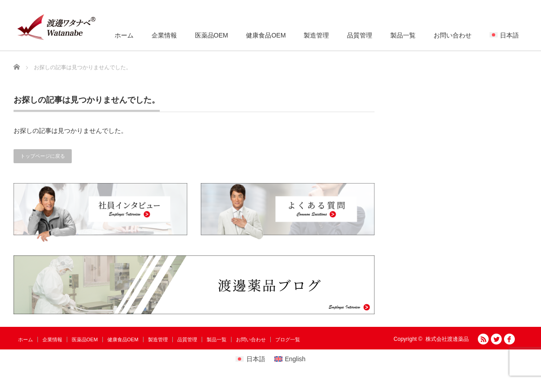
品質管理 (359, 35)
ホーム (124, 35)
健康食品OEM (266, 35)
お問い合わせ (453, 35)
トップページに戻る (42, 156)
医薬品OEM (211, 35)
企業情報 (164, 35)
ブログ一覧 (287, 339)
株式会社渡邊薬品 (447, 339)
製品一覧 (403, 35)
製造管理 (316, 35)
